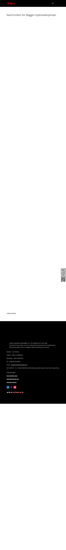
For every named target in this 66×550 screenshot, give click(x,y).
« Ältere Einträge (11, 313)
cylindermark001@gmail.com (19, 365)
